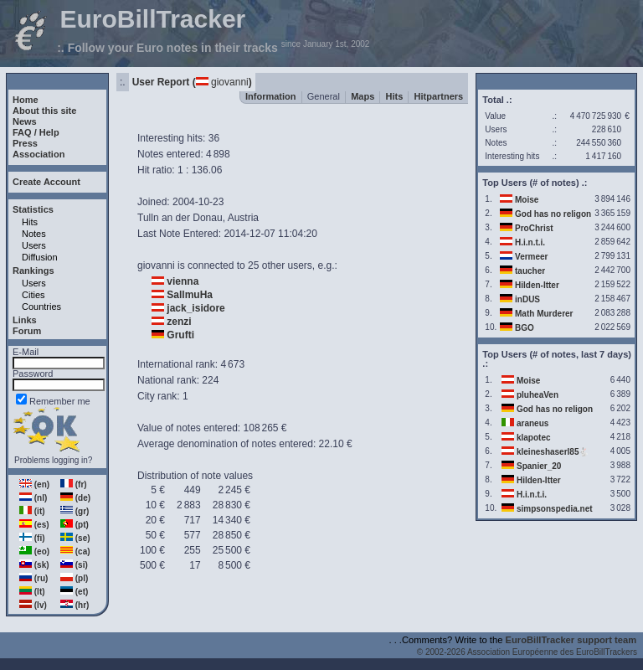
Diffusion (40, 257)
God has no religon (553, 214)
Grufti (180, 335)
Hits (30, 222)
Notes (34, 234)
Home (26, 100)
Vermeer (531, 256)
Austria (243, 218)
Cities (33, 295)
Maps (362, 96)
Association (38, 154)
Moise (526, 199)
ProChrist (534, 228)
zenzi (179, 321)
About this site (44, 111)
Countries (41, 307)
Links (25, 320)
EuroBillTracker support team (571, 640)
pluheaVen (537, 394)
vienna (182, 281)
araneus (532, 423)
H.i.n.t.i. (530, 242)
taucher (530, 271)
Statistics (33, 209)
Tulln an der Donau (180, 218)
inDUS (527, 299)
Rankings (33, 270)
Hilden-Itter (537, 285)
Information (270, 96)
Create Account (46, 182)
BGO (524, 327)
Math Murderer (544, 313)
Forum (27, 331)
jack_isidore (195, 308)
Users (34, 245)
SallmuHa (190, 295)
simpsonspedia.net (555, 508)
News (25, 121)
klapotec (534, 437)
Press (25, 143)
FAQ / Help (36, 132)
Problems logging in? (53, 460)
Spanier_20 (539, 466)
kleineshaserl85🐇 (553, 451)
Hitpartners (439, 96)
